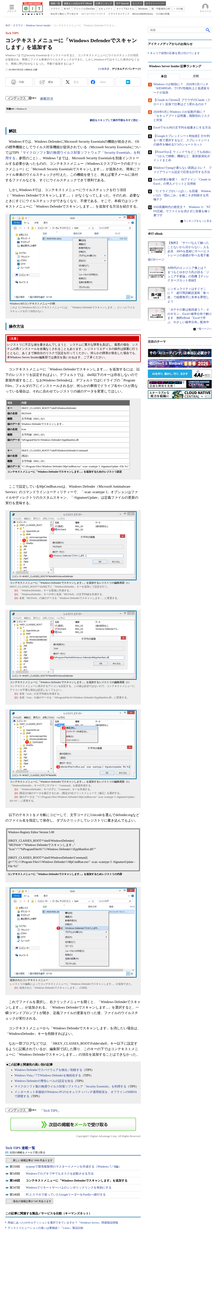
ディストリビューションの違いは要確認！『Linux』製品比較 (45, 1227)
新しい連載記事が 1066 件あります (33, 1160)
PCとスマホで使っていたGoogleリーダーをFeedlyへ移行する (66, 1194)
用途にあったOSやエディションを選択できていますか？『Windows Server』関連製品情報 (63, 1222)
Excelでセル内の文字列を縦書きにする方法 (182, 127)
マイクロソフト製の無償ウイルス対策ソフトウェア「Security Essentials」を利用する (70, 1086)
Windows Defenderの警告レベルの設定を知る (43, 1081)
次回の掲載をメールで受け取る (27, 1152)
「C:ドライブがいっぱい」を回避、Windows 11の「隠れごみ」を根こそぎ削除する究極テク (182, 195)
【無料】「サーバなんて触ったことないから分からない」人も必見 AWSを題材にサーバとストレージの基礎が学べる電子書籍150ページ (179, 251)
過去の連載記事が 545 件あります (32, 1201)
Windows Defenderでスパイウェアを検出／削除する (48, 1070)
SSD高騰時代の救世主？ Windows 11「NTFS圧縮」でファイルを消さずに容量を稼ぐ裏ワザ (181, 211)
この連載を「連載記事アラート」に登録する (73, 1124)
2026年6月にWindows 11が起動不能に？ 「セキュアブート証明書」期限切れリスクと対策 (181, 116)
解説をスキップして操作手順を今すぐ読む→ (115, 120)
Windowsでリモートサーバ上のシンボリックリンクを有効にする (68, 1187)
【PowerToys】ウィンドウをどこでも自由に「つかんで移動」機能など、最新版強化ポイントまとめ (182, 156)
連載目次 (46, 98)
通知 (50, 82)
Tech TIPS (50, 1110)
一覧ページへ (204, 328)
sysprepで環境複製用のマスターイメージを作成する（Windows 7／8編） (73, 1166)
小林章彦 (104, 68)
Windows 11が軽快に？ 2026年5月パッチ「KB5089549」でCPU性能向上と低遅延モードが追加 (181, 88)
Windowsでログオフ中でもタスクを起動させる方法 (60, 1173)
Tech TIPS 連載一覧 (20, 1148)
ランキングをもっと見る (198, 220)
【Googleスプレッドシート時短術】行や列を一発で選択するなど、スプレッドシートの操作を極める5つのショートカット (181, 140)
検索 (208, 30)
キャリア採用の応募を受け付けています (175, 53)
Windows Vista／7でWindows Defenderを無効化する (47, 1075)
